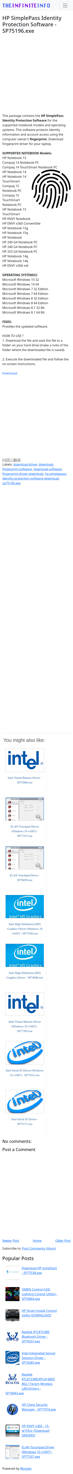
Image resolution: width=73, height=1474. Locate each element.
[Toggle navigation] (65, 5)
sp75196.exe (11, 483)
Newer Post (10, 1240)
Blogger (26, 1468)
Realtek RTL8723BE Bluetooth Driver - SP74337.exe (35, 1336)
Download (9, 373)
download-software (47, 469)
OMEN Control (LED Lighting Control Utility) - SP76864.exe (39, 1294)
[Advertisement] (36, 73)
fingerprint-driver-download (22, 474)
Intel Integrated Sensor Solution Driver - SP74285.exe (38, 1358)
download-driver (25, 464)
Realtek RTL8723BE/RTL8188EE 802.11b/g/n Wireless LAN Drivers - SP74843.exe (30, 1383)
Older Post (63, 1240)
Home (37, 1240)
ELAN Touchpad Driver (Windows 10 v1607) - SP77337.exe (38, 1452)
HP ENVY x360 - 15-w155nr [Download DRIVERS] (35, 1431)
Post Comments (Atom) (39, 1248)
